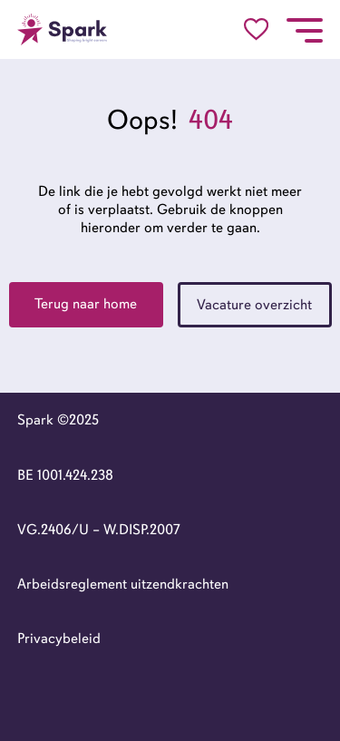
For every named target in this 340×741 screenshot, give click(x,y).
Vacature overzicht (254, 305)
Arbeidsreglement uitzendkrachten (122, 584)
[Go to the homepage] (62, 29)
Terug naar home (85, 304)
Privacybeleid (59, 638)
